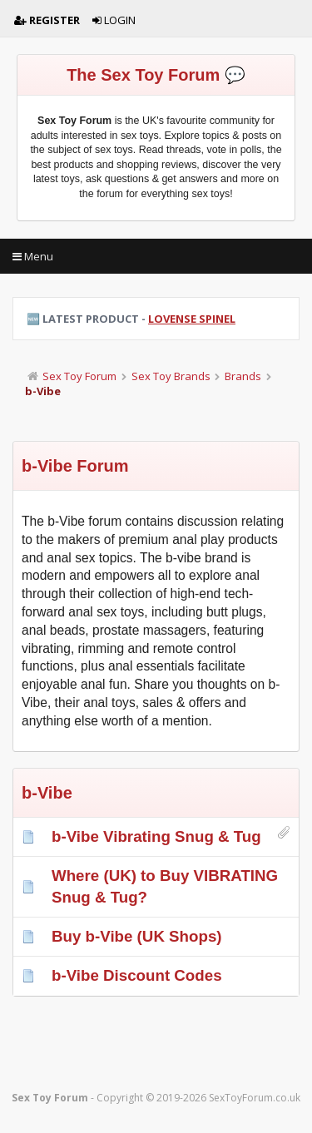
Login (114, 19)
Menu (32, 256)
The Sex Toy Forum (143, 75)
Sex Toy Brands (170, 376)
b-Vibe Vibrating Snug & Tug (156, 836)
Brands (243, 376)
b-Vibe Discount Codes (137, 975)
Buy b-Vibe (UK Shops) (137, 936)
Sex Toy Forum (79, 376)
